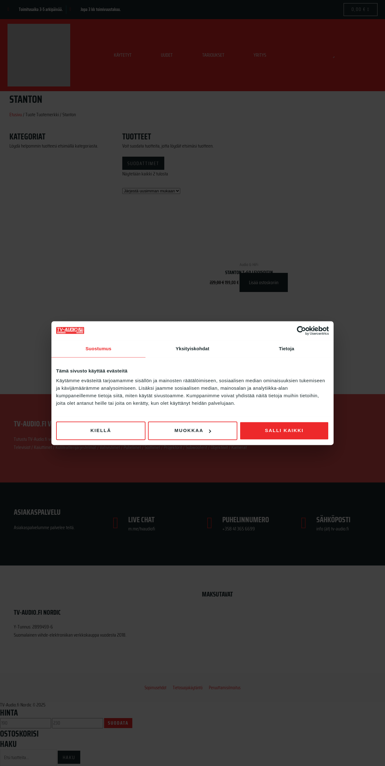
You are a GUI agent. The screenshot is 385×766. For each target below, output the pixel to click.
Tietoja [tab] (286, 348)
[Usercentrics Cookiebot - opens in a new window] (301, 330)
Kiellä (100, 430)
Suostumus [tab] (99, 348)
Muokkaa (193, 430)
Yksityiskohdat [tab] (192, 348)
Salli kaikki (284, 430)
